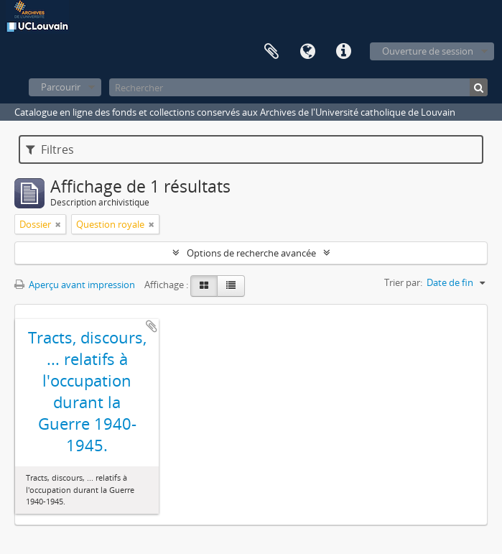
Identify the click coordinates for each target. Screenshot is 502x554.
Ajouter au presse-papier (151, 326)
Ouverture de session (427, 51)
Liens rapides (343, 52)
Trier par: (403, 282)
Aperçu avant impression (74, 284)
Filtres (50, 149)
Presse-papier (271, 52)
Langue (307, 52)
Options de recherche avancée (251, 252)
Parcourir (60, 86)
